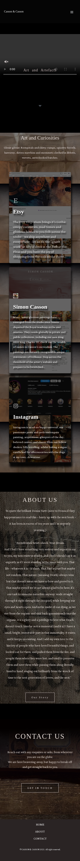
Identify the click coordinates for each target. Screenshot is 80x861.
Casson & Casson (13, 11)
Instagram (25, 417)
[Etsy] (15, 200)
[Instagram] (15, 405)
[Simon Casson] (15, 295)
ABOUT (40, 831)
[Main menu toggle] (72, 12)
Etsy (18, 211)
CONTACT (40, 838)
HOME (40, 824)
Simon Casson (30, 307)
